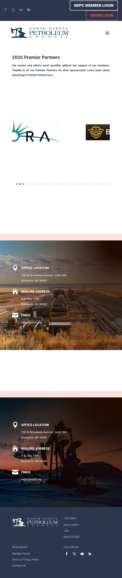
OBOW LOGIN (102, 15)
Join (66, 530)
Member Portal (21, 553)
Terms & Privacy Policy (25, 559)
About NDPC (71, 524)
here (50, 75)
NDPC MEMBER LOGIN (94, 5)
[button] (19, 184)
